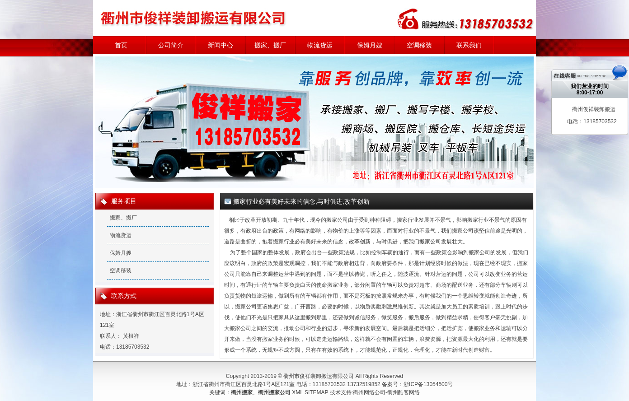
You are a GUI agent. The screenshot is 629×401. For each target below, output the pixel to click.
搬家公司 (337, 220)
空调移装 (419, 45)
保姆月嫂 (369, 45)
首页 (121, 45)
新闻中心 (220, 45)
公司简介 (170, 45)
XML (297, 392)
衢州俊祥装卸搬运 (593, 109)
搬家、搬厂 (270, 45)
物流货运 (320, 45)
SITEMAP (316, 392)
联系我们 (469, 45)
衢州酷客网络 (403, 392)
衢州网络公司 (369, 392)
